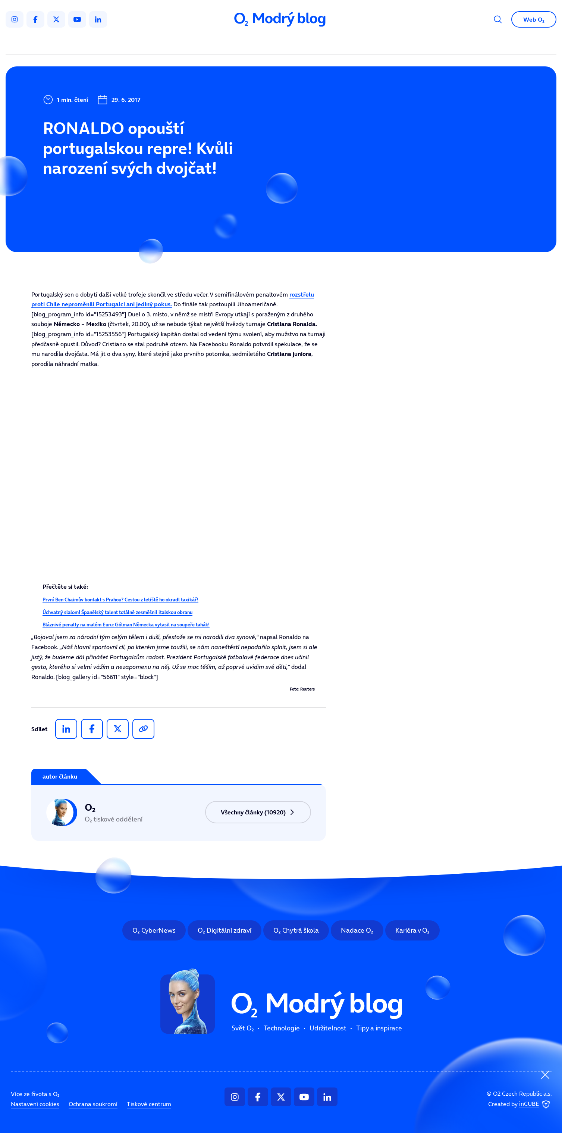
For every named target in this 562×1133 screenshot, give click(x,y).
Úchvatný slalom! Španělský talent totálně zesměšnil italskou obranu (117, 612)
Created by (520, 1104)
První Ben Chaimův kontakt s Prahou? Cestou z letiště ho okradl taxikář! (120, 599)
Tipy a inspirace (357, 43)
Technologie (241, 43)
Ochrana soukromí (93, 1104)
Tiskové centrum (149, 1104)
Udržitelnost (296, 43)
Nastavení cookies (35, 1104)
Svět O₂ (193, 43)
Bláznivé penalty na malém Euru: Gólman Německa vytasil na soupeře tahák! (126, 624)
